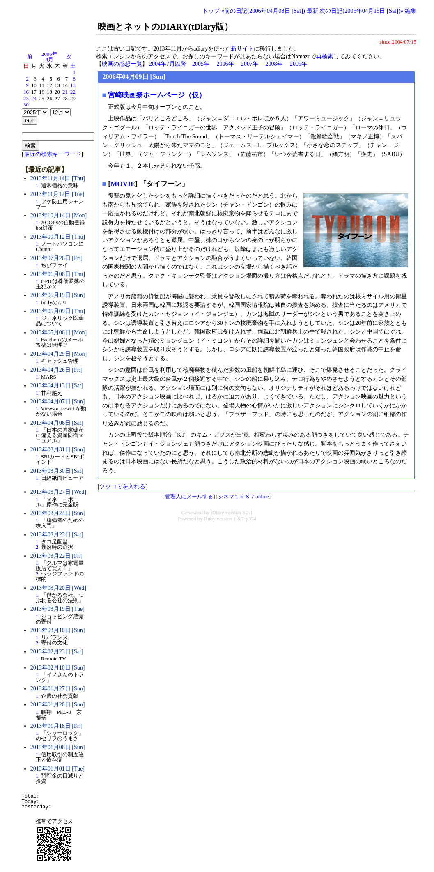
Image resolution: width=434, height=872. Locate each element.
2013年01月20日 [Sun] (57, 705)
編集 (410, 10)
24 (34, 98)
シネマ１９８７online (243, 496)
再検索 (324, 56)
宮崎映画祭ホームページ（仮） (157, 95)
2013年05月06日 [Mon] (58, 332)
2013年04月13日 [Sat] (56, 385)
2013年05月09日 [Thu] (57, 311)
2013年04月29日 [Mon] (58, 354)
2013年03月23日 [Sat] (56, 534)
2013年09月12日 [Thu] (57, 237)
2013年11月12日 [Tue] (57, 194)
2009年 (298, 64)
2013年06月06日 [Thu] (57, 274)
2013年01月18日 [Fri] (56, 726)
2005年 (200, 64)
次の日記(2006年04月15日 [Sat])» (361, 10)
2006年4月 (49, 56)
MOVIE (122, 184)
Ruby (210, 519)
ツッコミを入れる (122, 486)
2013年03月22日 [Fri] (56, 556)
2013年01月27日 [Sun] (57, 689)
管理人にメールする (189, 496)
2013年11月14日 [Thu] (57, 178)
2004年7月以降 (167, 64)
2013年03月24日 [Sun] (57, 513)
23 (26, 98)
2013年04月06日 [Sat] (56, 423)
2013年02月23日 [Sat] (56, 652)
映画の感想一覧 (122, 64)
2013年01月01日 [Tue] (57, 769)
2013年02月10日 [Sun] (57, 668)
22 (73, 92)
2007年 (249, 64)
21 (65, 92)
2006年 (225, 64)
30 (26, 105)
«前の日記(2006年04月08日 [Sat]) (263, 10)
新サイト (242, 49)
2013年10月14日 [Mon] (58, 215)
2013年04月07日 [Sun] (57, 401)
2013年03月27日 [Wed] (58, 492)
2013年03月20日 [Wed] (58, 588)
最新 (312, 10)
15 (73, 85)
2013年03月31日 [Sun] (57, 449)
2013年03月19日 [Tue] (57, 609)
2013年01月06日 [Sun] (57, 747)
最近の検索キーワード (52, 154)
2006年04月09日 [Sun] (134, 76)
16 (26, 92)
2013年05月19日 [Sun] (57, 295)
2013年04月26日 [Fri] (56, 370)
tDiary (217, 512)
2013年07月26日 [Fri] (56, 258)
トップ (211, 10)
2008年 (274, 64)
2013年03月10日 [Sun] (57, 630)
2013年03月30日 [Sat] (56, 471)
